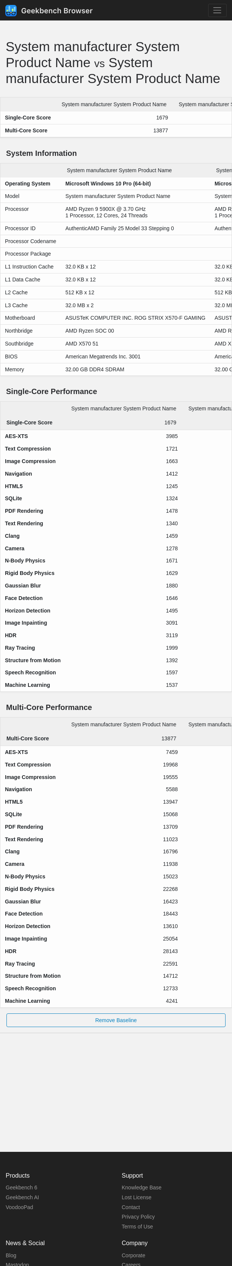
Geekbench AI (22, 1197)
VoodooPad (19, 1207)
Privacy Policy (138, 1217)
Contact (131, 1207)
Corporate (133, 1255)
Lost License (137, 1197)
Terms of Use (137, 1227)
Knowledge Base (141, 1187)
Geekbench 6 (21, 1187)
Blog (11, 1255)
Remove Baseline (116, 1020)
